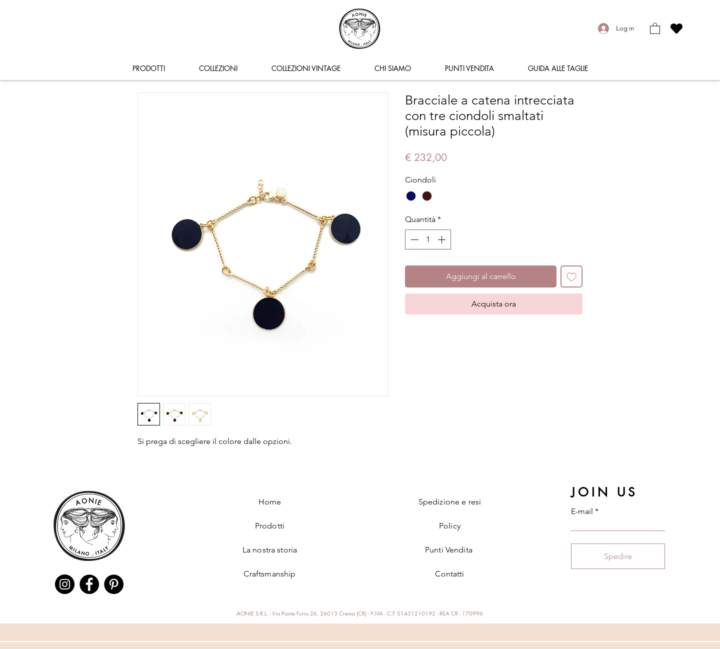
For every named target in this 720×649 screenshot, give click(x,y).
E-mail (582, 512)
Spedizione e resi (450, 501)
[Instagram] (64, 584)
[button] (655, 28)
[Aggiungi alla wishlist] (571, 277)
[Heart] (676, 28)
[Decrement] (413, 239)
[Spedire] (618, 556)
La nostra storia (270, 549)
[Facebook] (89, 584)
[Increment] (443, 239)
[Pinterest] (114, 584)
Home (270, 501)
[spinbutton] (428, 239)
